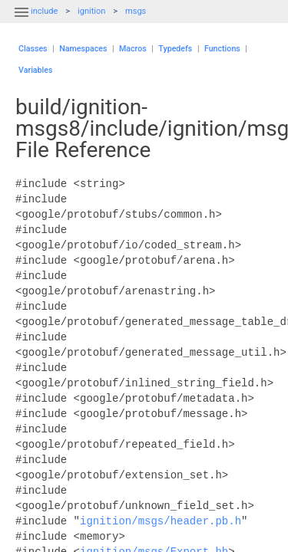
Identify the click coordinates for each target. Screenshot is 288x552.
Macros (133, 49)
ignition (91, 11)
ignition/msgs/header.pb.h (160, 521)
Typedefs (175, 49)
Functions (222, 49)
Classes (33, 49)
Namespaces (83, 49)
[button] (21, 21)
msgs (135, 11)
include (44, 11)
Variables (35, 70)
